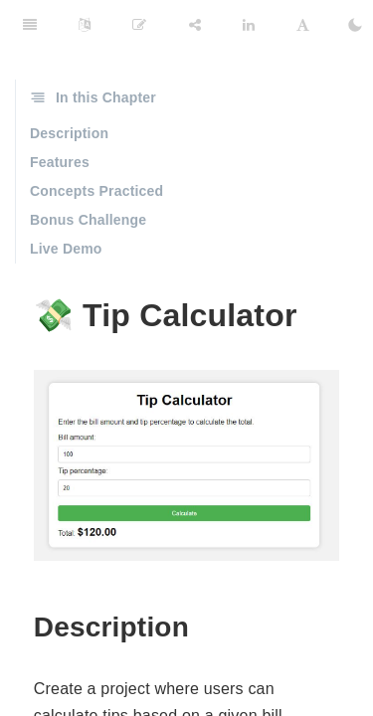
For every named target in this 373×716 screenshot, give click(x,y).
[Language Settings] (84, 25)
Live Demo (66, 249)
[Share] (195, 25)
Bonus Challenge (88, 220)
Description (69, 133)
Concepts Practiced (96, 191)
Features (60, 162)
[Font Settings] (302, 25)
